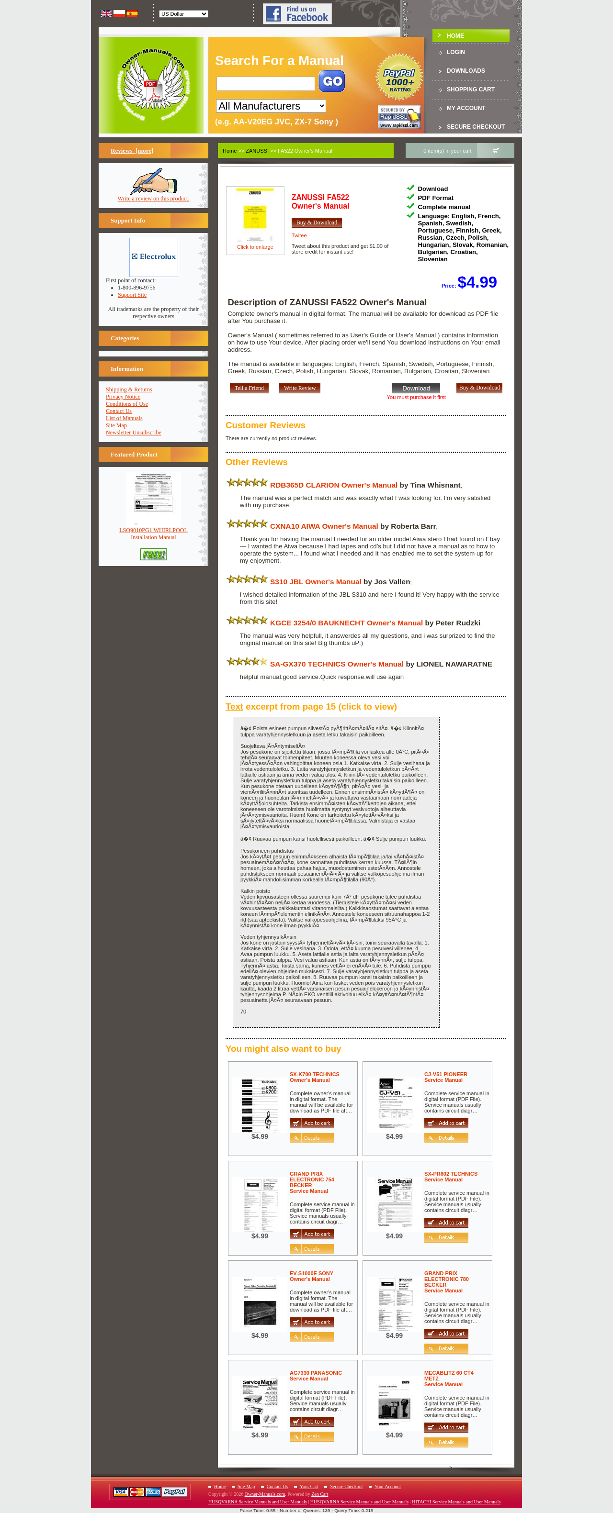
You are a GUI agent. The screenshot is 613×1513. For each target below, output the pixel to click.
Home (455, 36)
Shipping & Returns (129, 389)
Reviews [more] (132, 150)
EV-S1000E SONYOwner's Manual (311, 1276)
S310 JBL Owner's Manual (316, 582)
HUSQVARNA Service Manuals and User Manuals (257, 1501)
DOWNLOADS (466, 70)
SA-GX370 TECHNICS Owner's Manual (337, 664)
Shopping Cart (471, 89)
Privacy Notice (123, 396)
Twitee (299, 235)
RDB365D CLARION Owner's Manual (333, 485)
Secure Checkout (476, 126)
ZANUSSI (257, 151)
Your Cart (309, 1486)
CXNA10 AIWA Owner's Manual (324, 526)
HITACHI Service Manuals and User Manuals (456, 1501)
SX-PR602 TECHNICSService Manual (450, 1176)
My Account (466, 108)
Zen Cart (319, 1494)
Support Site (132, 294)
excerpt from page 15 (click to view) (311, 706)
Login (456, 52)
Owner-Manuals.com (265, 1494)
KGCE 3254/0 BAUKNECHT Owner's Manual (346, 623)
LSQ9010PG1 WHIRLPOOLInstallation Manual (153, 531)
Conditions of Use (127, 403)
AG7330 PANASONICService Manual (316, 1375)
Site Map (116, 425)
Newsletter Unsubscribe (133, 432)
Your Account (388, 1486)
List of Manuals (124, 418)
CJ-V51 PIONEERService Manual (445, 1077)
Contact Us (119, 411)
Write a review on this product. (154, 196)
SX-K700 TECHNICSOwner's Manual (315, 1077)
